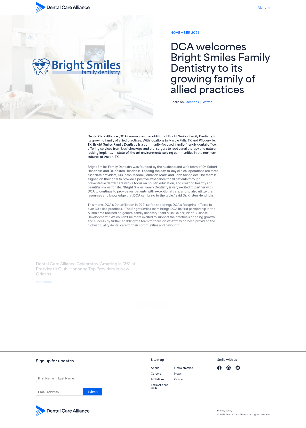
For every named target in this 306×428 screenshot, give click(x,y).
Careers (156, 373)
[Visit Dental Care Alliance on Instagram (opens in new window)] (228, 367)
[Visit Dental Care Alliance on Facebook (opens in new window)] (219, 367)
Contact (179, 379)
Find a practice (183, 368)
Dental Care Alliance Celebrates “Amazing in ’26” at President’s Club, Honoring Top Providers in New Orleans (85, 270)
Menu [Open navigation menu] (264, 7)
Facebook (192, 101)
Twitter (206, 101)
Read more (44, 282)
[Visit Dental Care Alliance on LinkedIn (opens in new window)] (238, 367)
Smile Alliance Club (159, 386)
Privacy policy (224, 410)
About (155, 368)
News (178, 373)
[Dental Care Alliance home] (63, 7)
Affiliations (157, 379)
